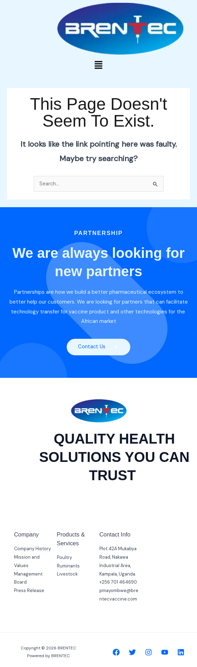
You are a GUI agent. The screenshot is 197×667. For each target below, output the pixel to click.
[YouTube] (164, 652)
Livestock (67, 574)
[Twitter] (132, 652)
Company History (32, 549)
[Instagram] (148, 652)
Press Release (29, 590)
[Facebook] (116, 652)
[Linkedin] (180, 652)
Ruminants (68, 566)
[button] (98, 65)
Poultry (64, 557)
